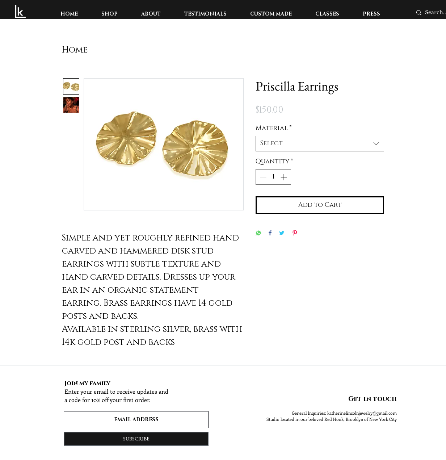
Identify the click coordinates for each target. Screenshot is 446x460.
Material (274, 128)
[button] (110, 14)
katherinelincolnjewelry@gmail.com (362, 413)
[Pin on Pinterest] (295, 233)
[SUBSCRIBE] (136, 439)
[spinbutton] (273, 177)
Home (75, 50)
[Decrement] (262, 177)
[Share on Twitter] (282, 233)
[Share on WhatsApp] (258, 233)
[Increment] (284, 177)
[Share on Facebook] (270, 233)
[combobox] (320, 143)
